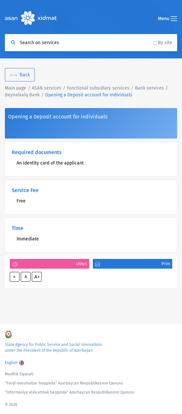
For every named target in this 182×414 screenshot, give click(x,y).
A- (14, 276)
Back (25, 75)
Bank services (149, 88)
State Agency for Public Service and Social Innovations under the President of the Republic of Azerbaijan (53, 347)
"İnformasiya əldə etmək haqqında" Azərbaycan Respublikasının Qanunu (69, 392)
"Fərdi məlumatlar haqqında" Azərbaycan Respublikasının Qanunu (64, 383)
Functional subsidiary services (98, 88)
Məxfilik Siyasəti (19, 374)
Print (166, 264)
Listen (81, 264)
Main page (15, 88)
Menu (167, 18)
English (11, 362)
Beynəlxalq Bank (22, 95)
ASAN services (46, 88)
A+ (37, 277)
